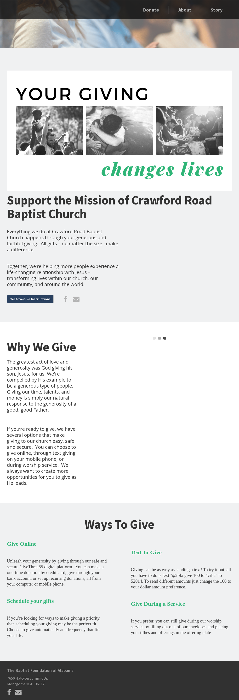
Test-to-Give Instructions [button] (30, 299)
